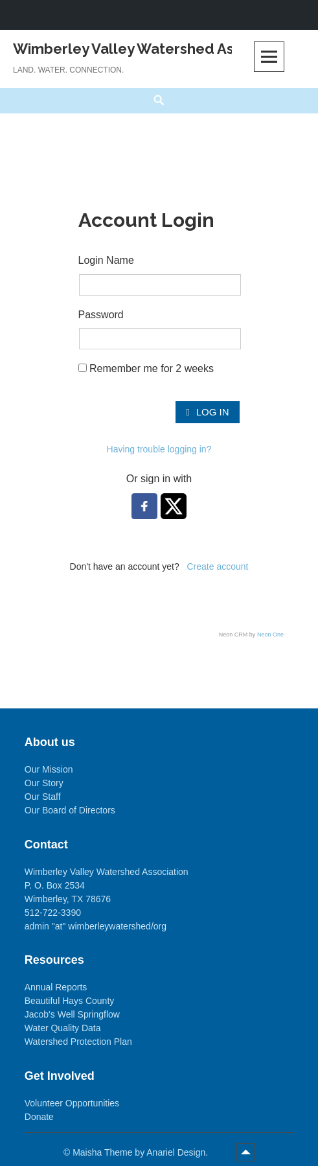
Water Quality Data (63, 1028)
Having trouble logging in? (159, 449)
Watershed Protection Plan (78, 1041)
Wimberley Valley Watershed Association (155, 48)
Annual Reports (56, 987)
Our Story (44, 783)
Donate (39, 1117)
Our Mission (49, 769)
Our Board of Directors (70, 810)
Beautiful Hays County (70, 1001)
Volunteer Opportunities (72, 1103)
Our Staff (43, 796)
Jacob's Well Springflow (72, 1014)
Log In (207, 411)
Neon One (270, 634)
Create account (217, 566)
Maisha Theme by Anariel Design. (141, 1152)
